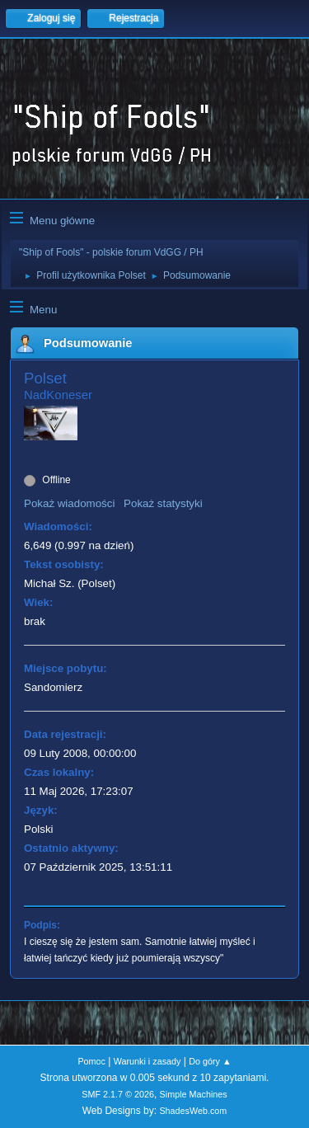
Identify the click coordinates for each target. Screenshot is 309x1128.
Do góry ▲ (210, 1061)
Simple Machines (193, 1094)
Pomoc (91, 1061)
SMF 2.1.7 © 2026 (118, 1094)
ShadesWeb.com (193, 1111)
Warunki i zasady (147, 1061)
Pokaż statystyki (163, 503)
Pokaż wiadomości (69, 503)
